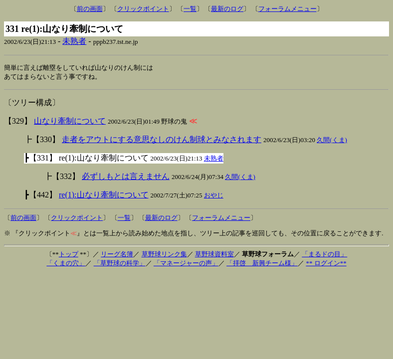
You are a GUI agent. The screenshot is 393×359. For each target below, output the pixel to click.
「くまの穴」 (65, 264)
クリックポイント (143, 8)
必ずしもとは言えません (126, 177)
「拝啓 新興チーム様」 (262, 264)
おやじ (213, 196)
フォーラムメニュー (287, 8)
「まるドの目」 (324, 255)
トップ (68, 255)
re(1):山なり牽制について (104, 195)
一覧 (190, 8)
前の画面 (90, 8)
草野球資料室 (214, 255)
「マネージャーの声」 (186, 264)
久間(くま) (332, 141)
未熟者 (74, 41)
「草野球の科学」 (120, 264)
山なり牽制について (70, 122)
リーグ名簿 (117, 255)
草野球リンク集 (164, 255)
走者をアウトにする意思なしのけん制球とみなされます (161, 140)
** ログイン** (326, 264)
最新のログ (227, 8)
